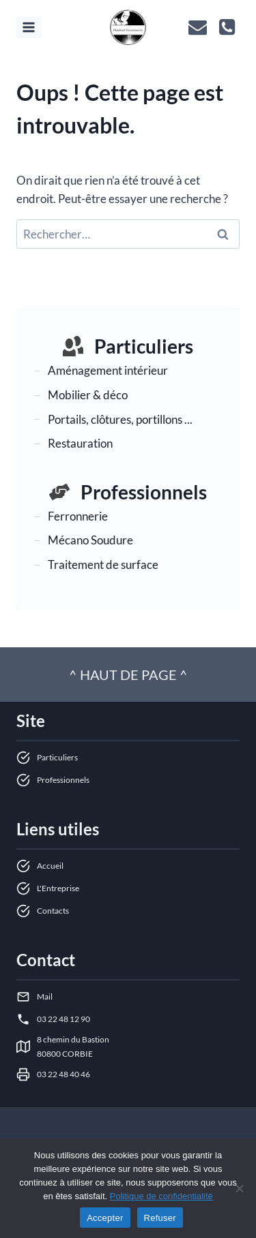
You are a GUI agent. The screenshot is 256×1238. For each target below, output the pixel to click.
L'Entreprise (58, 888)
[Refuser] (239, 1188)
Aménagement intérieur (108, 370)
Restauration (80, 443)
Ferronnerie (78, 516)
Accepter (105, 1218)
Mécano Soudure (90, 540)
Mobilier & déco (88, 395)
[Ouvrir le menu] (29, 26)
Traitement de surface (103, 564)
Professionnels (144, 492)
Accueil (50, 866)
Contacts (53, 911)
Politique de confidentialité (161, 1196)
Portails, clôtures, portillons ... (120, 419)
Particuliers (143, 346)
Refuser (160, 1218)
